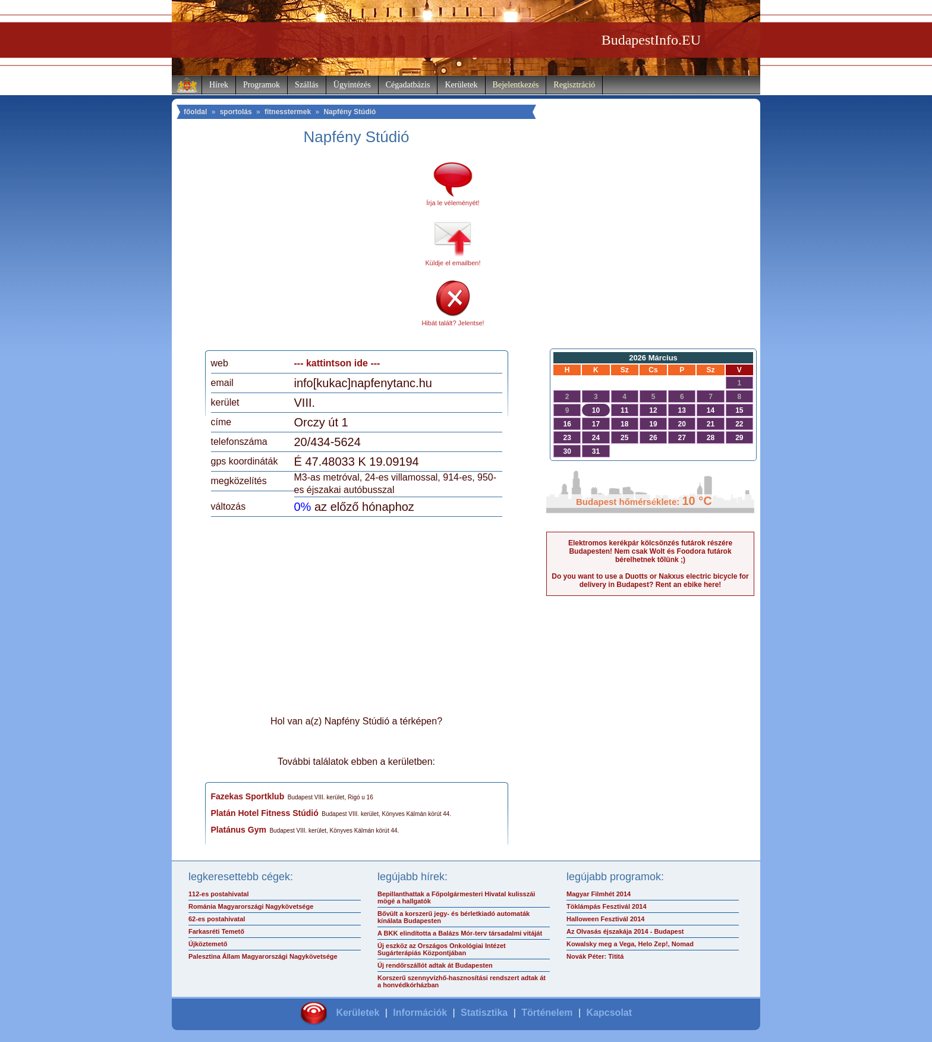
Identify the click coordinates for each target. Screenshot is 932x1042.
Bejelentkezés (516, 84)
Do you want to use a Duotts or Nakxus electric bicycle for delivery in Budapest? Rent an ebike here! (650, 580)
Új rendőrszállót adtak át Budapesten (435, 965)
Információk (420, 1013)
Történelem (546, 1013)
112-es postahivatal (218, 893)
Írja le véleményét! (452, 202)
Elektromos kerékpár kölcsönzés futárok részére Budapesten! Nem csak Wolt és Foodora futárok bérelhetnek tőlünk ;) (650, 551)
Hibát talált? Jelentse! (452, 323)
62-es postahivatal (216, 918)
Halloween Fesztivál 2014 (605, 918)
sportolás (236, 112)
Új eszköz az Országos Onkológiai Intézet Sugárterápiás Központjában (441, 949)
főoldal (195, 112)
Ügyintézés (352, 84)
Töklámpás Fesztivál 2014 (606, 906)
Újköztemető (207, 943)
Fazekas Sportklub (248, 796)
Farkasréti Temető (216, 931)
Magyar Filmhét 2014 (598, 893)
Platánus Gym (238, 829)
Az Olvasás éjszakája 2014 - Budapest (625, 931)
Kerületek (461, 84)
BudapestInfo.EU (651, 40)
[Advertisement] (310, 252)
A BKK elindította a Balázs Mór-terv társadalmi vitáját (459, 933)
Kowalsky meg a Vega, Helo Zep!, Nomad (630, 943)
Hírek (218, 84)
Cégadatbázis (408, 84)
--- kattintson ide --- (337, 363)
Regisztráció (574, 84)
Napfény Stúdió (349, 112)
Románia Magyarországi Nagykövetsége (250, 906)
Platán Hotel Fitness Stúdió (265, 813)
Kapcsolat (609, 1013)
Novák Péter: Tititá (595, 956)
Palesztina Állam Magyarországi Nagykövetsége (263, 956)
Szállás (307, 84)
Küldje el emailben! (453, 262)
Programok (261, 84)
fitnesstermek (288, 112)
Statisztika (484, 1013)
